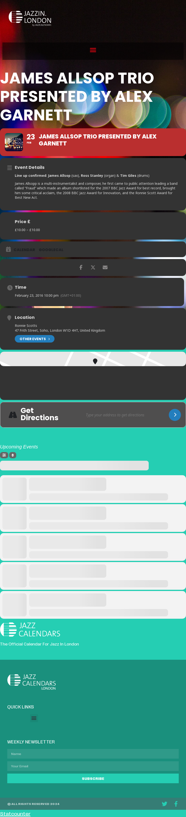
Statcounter (15, 813)
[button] (93, 50)
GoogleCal (51, 249)
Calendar (24, 249)
